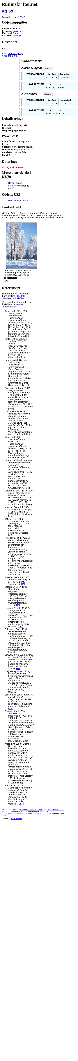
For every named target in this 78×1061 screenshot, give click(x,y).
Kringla (17, 201)
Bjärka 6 (12, 186)
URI (10, 201)
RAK (15, 56)
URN (21, 804)
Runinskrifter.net (19, 4)
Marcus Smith (16, 819)
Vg (4, 11)
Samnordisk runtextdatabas (31, 810)
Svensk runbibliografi (42, 814)
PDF (11, 409)
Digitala (13, 297)
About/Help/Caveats (56, 810)
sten (21, 31)
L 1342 (21, 17)
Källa (25, 201)
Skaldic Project (7, 814)
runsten (16, 31)
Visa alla (47, 68)
